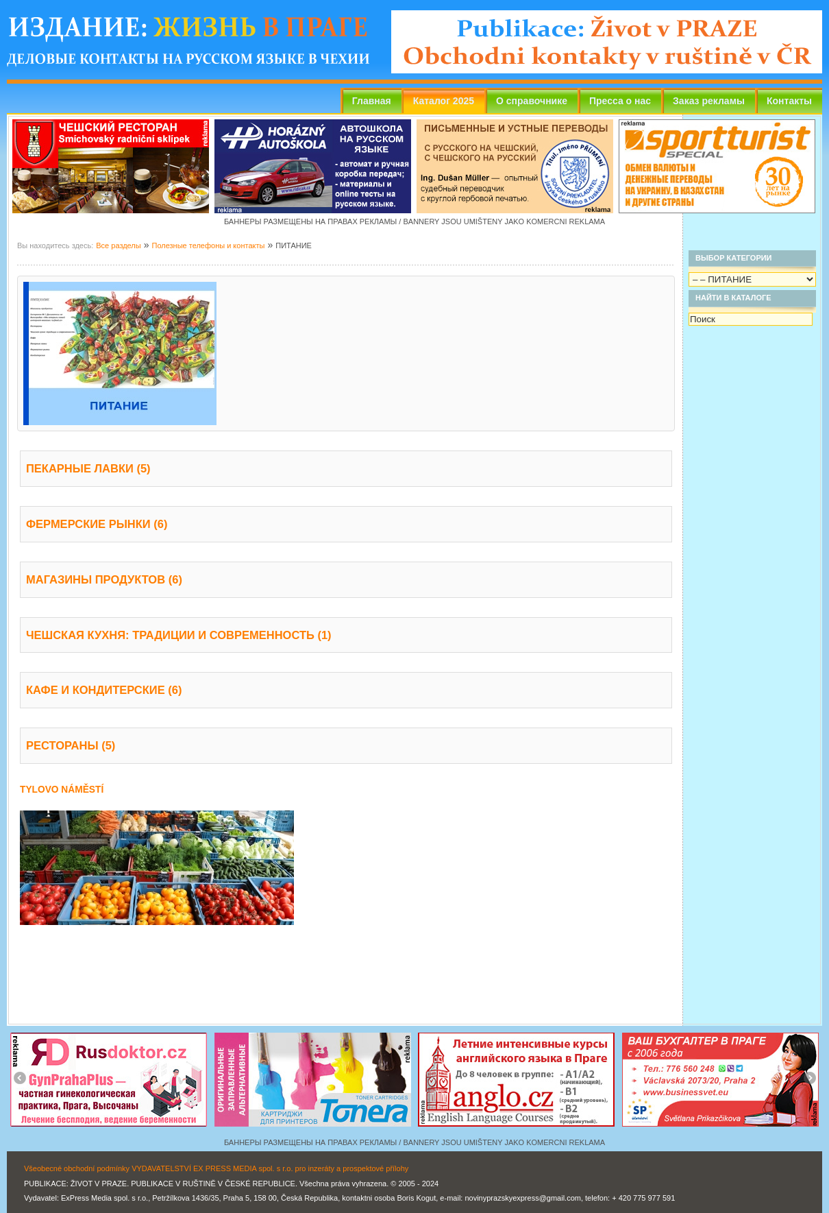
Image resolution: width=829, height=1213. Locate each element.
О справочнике (531, 100)
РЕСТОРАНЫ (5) (70, 745)
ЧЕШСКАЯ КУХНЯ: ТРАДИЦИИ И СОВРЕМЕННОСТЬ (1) (179, 635)
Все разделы (118, 245)
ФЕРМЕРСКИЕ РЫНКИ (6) (96, 524)
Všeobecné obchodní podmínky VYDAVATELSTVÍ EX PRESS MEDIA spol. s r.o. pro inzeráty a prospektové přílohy (216, 1168)
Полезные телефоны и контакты (207, 245)
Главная (371, 100)
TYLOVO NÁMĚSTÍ (61, 789)
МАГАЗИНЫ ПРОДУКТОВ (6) (104, 579)
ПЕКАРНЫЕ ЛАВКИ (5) (88, 468)
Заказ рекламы (709, 100)
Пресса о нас (620, 100)
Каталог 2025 (443, 100)
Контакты (789, 100)
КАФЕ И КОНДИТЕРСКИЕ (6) (104, 690)
